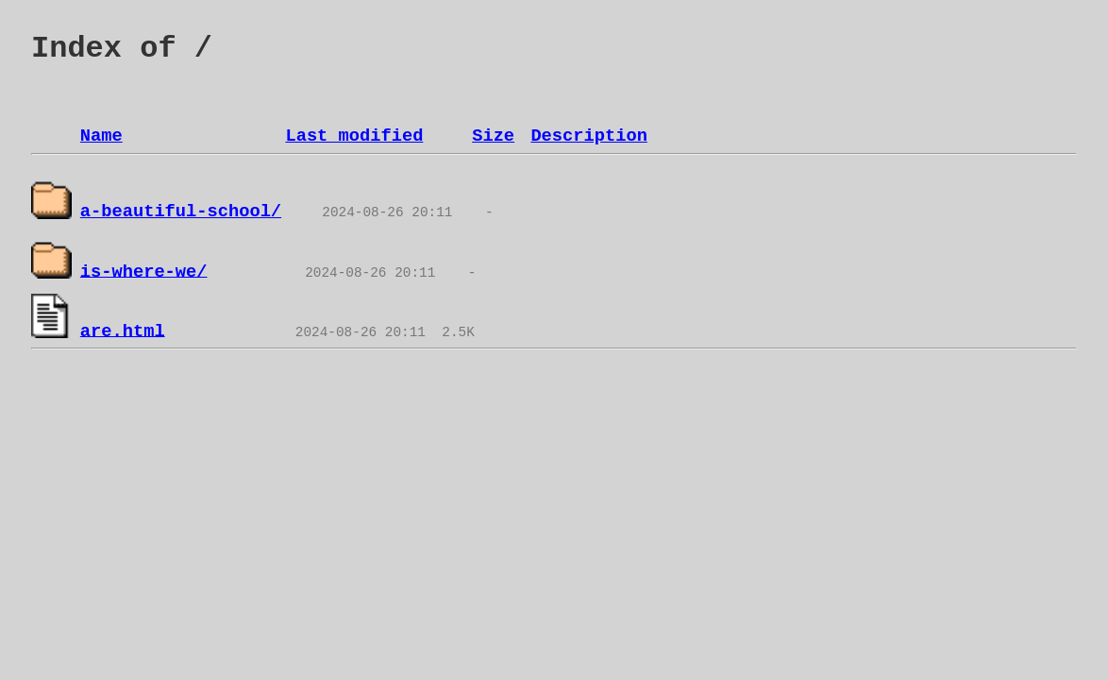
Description (588, 136)
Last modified (354, 136)
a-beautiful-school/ (180, 211)
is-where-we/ (144, 271)
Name (101, 136)
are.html (122, 330)
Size (493, 136)
